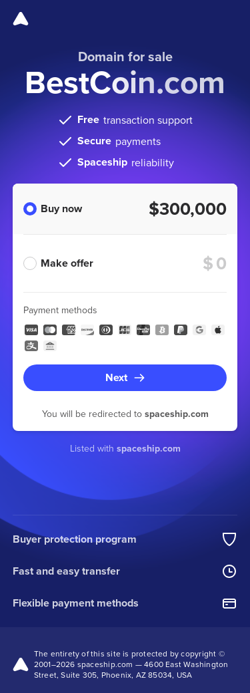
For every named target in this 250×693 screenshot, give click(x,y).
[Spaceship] (21, 19)
